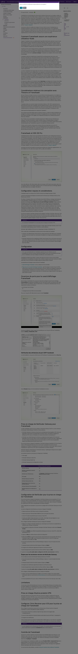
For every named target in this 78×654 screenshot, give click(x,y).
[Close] (59, 2)
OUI (21, 7)
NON (25, 7)
